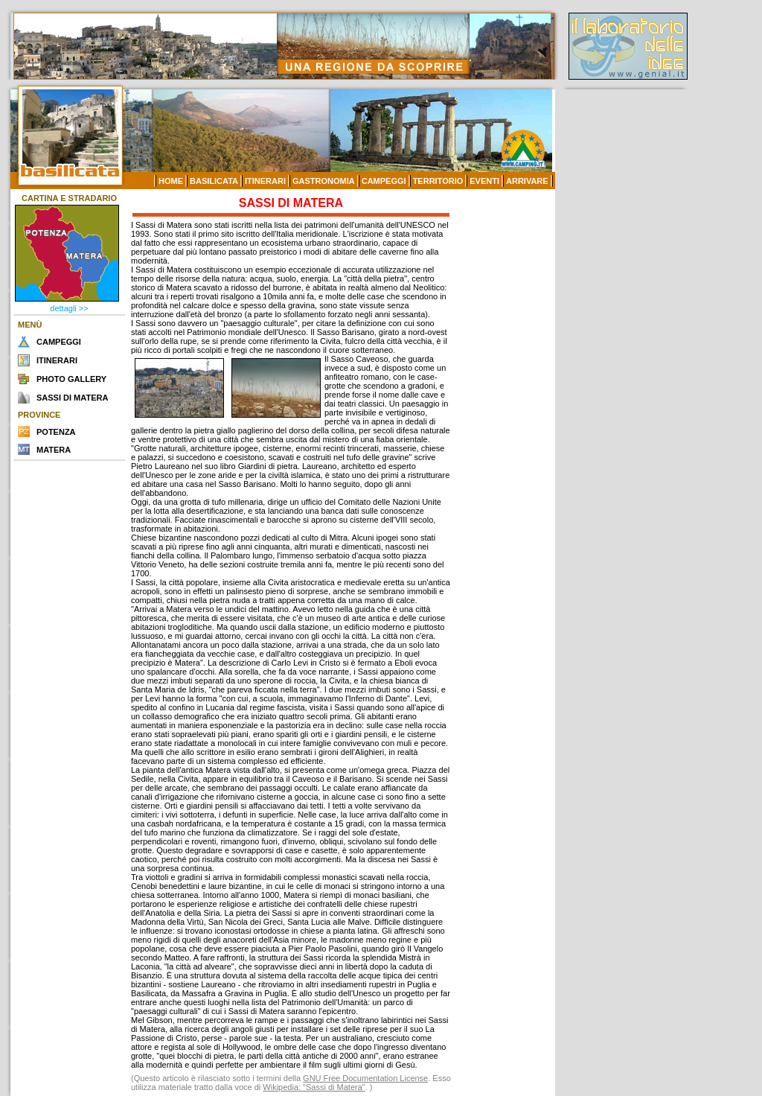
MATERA (53, 449)
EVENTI (484, 180)
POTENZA (56, 431)
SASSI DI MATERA (72, 397)
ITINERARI (265, 180)
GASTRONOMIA (323, 180)
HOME (171, 180)
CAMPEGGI (384, 180)
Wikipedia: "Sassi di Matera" (314, 1087)
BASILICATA (214, 180)
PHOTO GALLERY (71, 379)
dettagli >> (69, 308)
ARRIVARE (527, 180)
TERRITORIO (438, 180)
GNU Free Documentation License (365, 1078)
